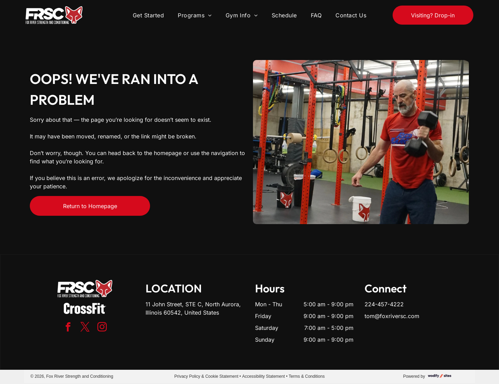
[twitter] (85, 327)
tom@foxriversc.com (392, 316)
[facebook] (68, 327)
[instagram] (102, 327)
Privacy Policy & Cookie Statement (206, 376)
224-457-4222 (384, 304)
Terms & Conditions (307, 376)
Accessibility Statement (263, 376)
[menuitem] (148, 15)
